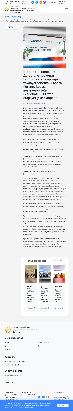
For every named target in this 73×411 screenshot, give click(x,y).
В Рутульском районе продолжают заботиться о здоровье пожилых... (44, 294)
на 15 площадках (37, 152)
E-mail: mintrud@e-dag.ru (14, 365)
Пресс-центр (16, 17)
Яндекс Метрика (32, 403)
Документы (42, 346)
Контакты (53, 2)
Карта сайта (9, 382)
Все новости (58, 261)
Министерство (43, 342)
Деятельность (10, 346)
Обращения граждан (61, 2)
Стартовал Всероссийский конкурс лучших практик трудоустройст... (58, 293)
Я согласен (62, 405)
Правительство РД (15, 2)
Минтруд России (24, 2)
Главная (7, 17)
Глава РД (7, 2)
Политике (30, 407)
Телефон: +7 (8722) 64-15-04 (15, 361)
